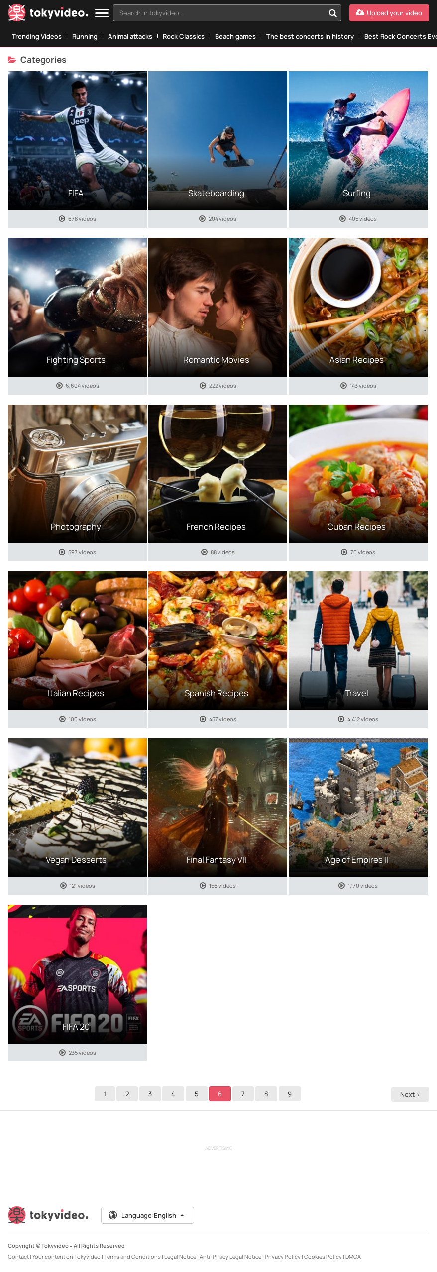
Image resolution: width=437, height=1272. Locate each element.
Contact (18, 1256)
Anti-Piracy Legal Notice (230, 1256)
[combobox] (227, 12)
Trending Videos (37, 36)
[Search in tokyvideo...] (333, 12)
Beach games (235, 36)
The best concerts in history (310, 36)
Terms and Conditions (132, 1256)
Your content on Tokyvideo (66, 1256)
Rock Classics (184, 36)
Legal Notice (180, 1256)
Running (85, 36)
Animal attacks (130, 36)
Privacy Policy (283, 1256)
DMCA (353, 1256)
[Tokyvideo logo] (48, 14)
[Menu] (102, 13)
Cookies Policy (323, 1256)
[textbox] (218, 13)
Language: (147, 1215)
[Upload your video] (389, 12)
